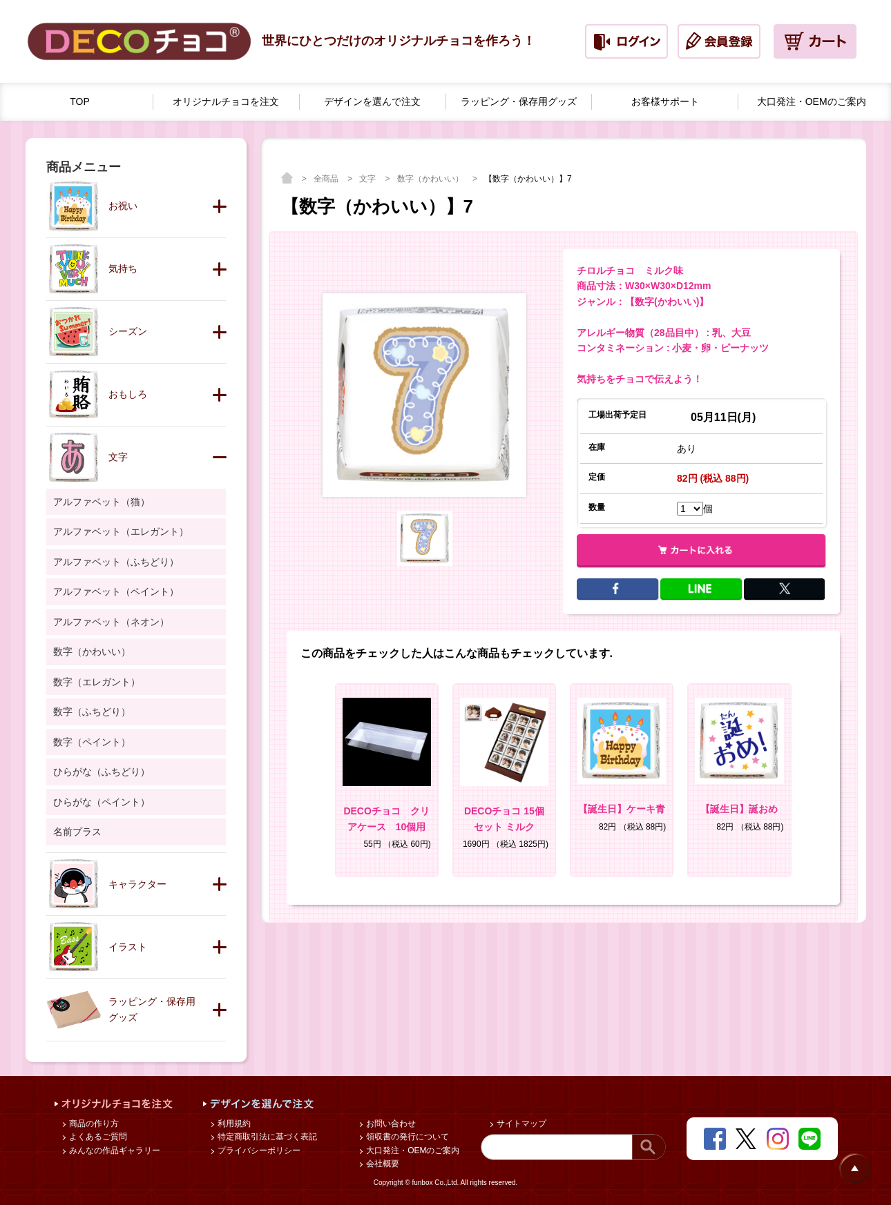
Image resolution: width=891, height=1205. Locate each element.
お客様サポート (665, 101)
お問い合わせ (390, 1123)
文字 (368, 179)
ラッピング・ (519, 102)
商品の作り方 (93, 1123)
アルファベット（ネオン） (111, 621)
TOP (80, 101)
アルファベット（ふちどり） (116, 561)
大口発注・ (811, 102)
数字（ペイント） (92, 741)
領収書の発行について (406, 1137)
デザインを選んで (372, 102)
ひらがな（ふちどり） (101, 771)
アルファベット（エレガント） (121, 531)
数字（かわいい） (431, 179)
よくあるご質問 (97, 1137)
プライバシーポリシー (257, 1150)
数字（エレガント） (96, 681)
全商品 (327, 179)
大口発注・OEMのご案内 (412, 1150)
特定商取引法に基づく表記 (266, 1137)
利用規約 (233, 1123)
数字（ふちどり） (92, 711)
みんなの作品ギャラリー (113, 1150)
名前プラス (77, 831)
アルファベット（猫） (101, 501)
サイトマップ (520, 1123)
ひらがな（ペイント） (101, 801)
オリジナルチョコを (226, 102)
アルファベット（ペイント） (116, 591)
